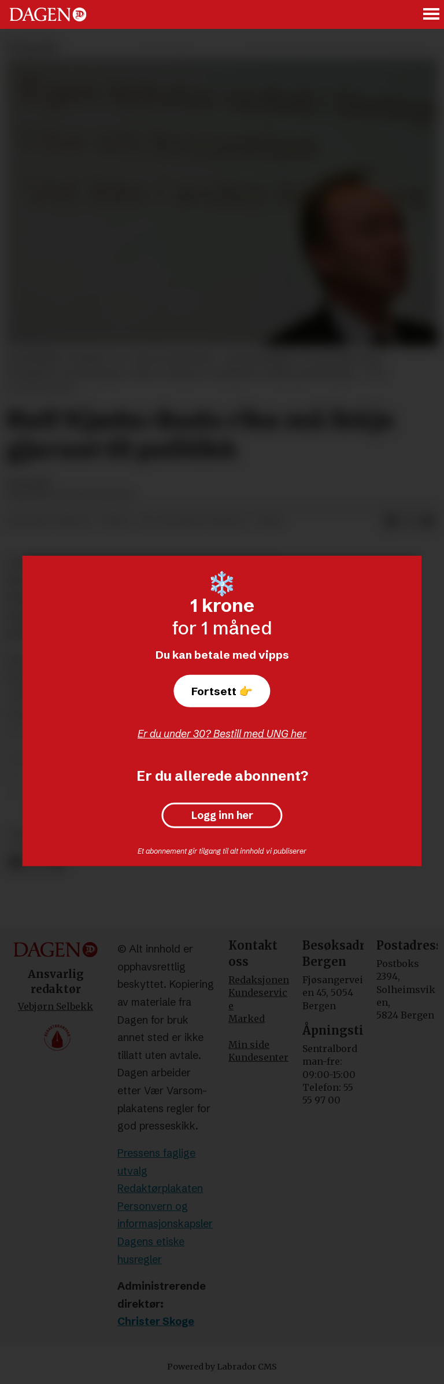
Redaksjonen (258, 980)
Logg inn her (222, 815)
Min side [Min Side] (248, 1044)
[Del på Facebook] (15, 862)
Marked (246, 1018)
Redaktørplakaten (160, 1188)
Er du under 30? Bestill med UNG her (222, 733)
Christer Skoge (155, 1321)
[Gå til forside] (48, 14)
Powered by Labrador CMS (222, 1366)
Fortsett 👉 (222, 691)
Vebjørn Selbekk (55, 1006)
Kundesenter (258, 1057)
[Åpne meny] (432, 15)
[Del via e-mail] (427, 521)
